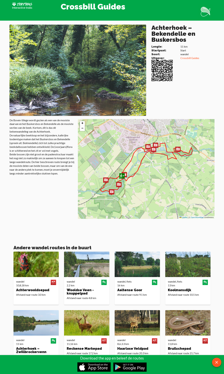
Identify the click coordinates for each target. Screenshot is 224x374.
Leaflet (183, 217)
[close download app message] (216, 362)
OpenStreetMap (197, 217)
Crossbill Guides (189, 58)
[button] (118, 185)
